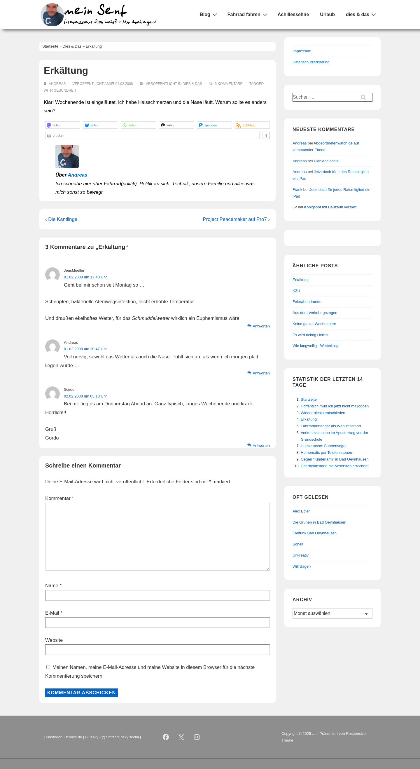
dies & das (362, 14)
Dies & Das (192, 84)
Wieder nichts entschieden (323, 413)
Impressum (302, 51)
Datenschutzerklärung (311, 62)
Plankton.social (326, 161)
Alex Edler (301, 511)
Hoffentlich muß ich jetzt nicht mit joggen (335, 406)
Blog (209, 14)
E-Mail (52, 613)
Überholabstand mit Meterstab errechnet (335, 466)
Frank (297, 189)
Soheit (298, 544)
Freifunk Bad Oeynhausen (315, 533)
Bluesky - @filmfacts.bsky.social (112, 737)
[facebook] (166, 737)
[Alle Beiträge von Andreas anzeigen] (55, 84)
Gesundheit (65, 90)
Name (51, 585)
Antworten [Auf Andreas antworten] (261, 373)
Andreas (77, 175)
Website (54, 640)
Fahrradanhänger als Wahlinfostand (331, 426)
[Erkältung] (124, 84)
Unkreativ (301, 555)
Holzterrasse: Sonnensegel (323, 446)
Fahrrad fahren (248, 14)
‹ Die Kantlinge (61, 219)
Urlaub (327, 14)
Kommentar (59, 498)
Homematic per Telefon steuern (327, 452)
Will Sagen (302, 566)
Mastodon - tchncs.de (64, 737)
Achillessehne (293, 14)
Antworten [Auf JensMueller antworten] (261, 326)
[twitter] (181, 737)
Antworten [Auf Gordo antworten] (261, 445)
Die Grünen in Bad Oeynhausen (319, 522)
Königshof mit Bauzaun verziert (330, 207)
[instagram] (196, 737)
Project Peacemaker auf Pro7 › (236, 219)
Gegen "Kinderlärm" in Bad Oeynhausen (335, 459)
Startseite (309, 399)
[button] (62, 125)
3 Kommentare (228, 84)
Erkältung (309, 419)
